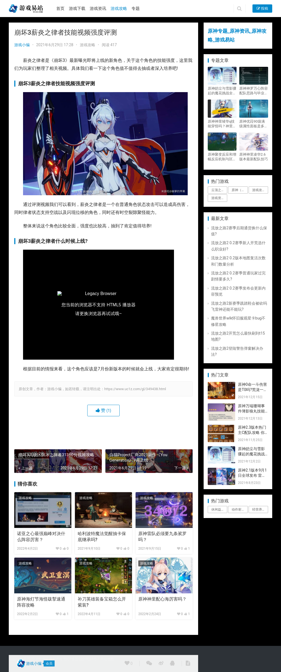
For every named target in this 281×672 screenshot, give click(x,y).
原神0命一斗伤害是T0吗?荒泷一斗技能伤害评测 (252, 389)
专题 (135, 8)
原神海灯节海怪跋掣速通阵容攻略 (41, 602)
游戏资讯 (98, 8)
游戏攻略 (119, 8)
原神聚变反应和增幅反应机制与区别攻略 (222, 156)
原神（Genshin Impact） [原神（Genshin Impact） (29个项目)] (240, 190)
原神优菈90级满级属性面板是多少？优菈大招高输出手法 (253, 123)
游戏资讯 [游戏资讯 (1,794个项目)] (217, 198)
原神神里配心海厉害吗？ (162, 599)
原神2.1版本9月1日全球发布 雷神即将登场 (252, 475)
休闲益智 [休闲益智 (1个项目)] (217, 509)
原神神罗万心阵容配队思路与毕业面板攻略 (253, 90)
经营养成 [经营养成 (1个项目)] (258, 509)
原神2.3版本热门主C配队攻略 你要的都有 (252, 432)
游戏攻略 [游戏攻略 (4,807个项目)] (258, 190)
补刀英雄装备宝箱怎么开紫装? (102, 602)
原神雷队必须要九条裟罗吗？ (162, 536)
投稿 (262, 8)
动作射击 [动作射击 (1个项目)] (238, 509)
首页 (60, 8)
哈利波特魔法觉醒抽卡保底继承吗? (102, 536)
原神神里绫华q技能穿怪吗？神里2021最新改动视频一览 (221, 123)
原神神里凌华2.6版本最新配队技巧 (253, 156)
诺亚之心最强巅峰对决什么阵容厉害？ (41, 536)
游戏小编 (22, 45)
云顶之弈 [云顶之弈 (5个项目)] (217, 190)
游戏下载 (77, 8)
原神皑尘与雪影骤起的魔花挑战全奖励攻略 (222, 90)
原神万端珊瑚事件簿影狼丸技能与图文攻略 (251, 411)
